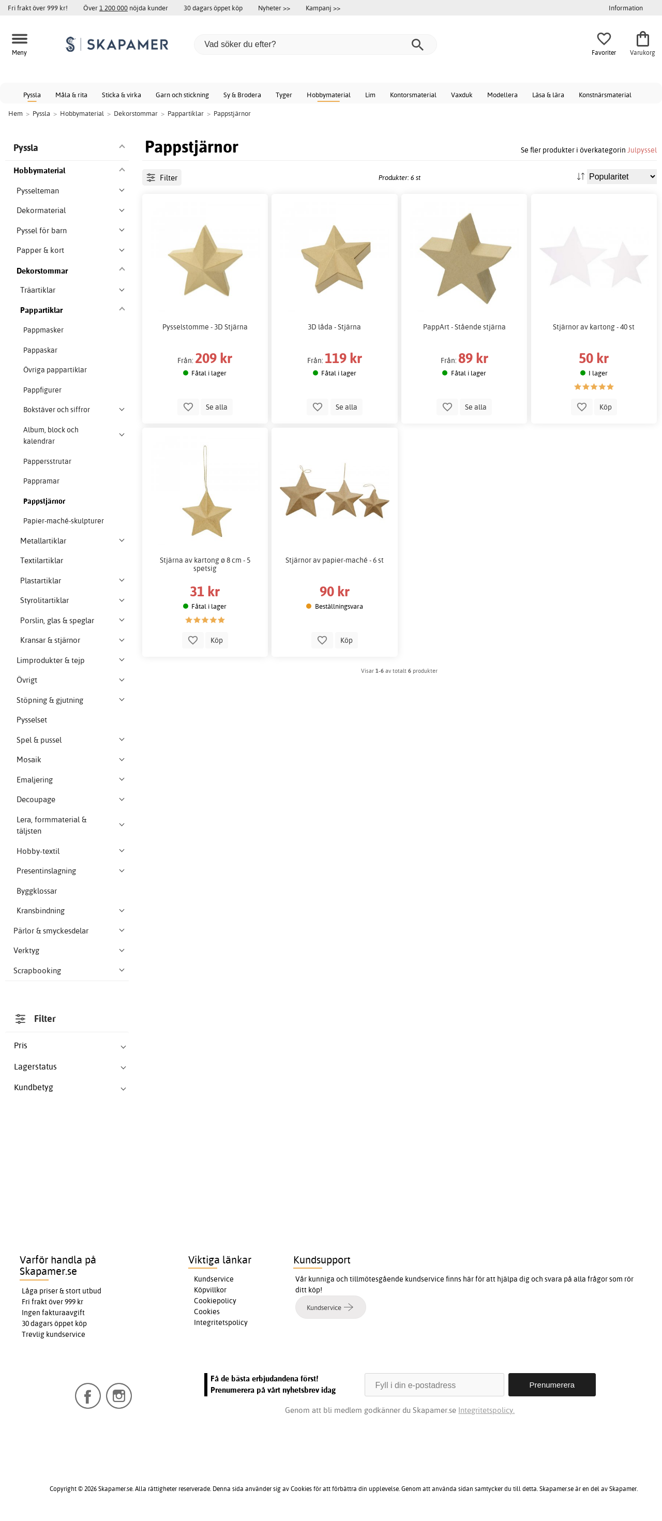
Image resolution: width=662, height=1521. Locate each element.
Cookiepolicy (215, 1300)
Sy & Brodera (242, 95)
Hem (15, 113)
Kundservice (214, 1279)
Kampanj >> (323, 8)
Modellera (502, 95)
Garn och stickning (182, 95)
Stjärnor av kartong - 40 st (594, 327)
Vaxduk (462, 95)
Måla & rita (71, 95)
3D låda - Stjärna (334, 327)
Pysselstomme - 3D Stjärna (205, 327)
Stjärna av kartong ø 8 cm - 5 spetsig (205, 564)
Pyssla (32, 95)
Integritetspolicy (221, 1322)
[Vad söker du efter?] (315, 44)
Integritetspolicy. (486, 1410)
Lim (370, 95)
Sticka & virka (121, 95)
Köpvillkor (210, 1289)
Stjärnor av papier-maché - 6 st (334, 560)
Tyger (284, 95)
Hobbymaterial (329, 95)
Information (626, 8)
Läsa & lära (548, 95)
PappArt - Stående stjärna (464, 327)
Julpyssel (642, 150)
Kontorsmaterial (413, 95)
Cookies (207, 1311)
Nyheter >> (274, 8)
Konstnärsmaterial (605, 95)
